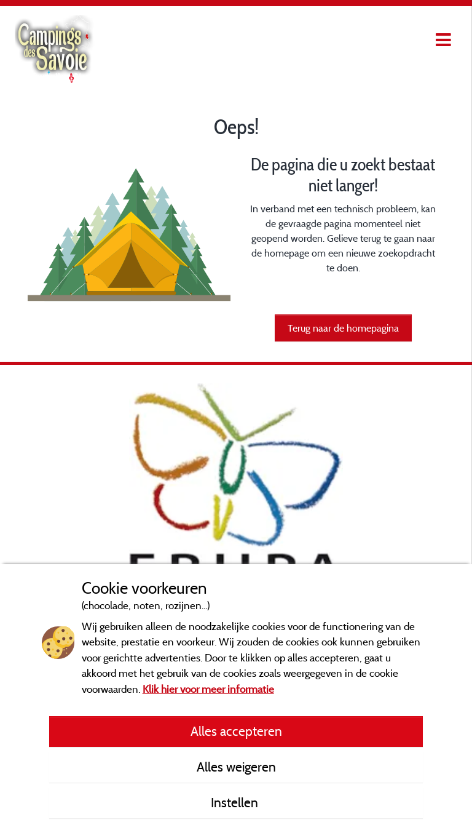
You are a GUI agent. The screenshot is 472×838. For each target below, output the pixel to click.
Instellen (236, 802)
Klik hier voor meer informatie (208, 688)
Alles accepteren (236, 731)
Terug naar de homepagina (343, 328)
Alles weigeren (236, 767)
